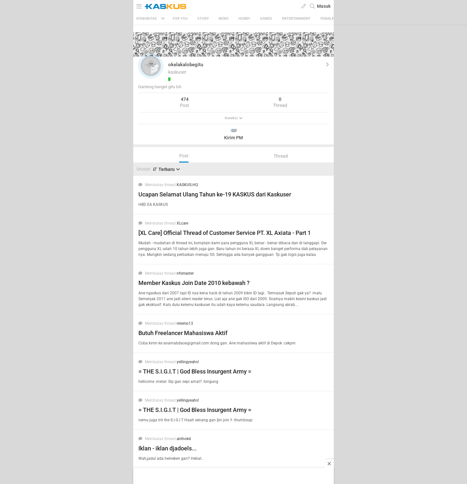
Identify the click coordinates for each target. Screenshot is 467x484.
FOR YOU (180, 18)
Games (266, 18)
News (224, 18)
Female (327, 18)
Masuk (324, 6)
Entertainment (296, 18)
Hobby (244, 18)
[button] (150, 66)
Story (203, 18)
